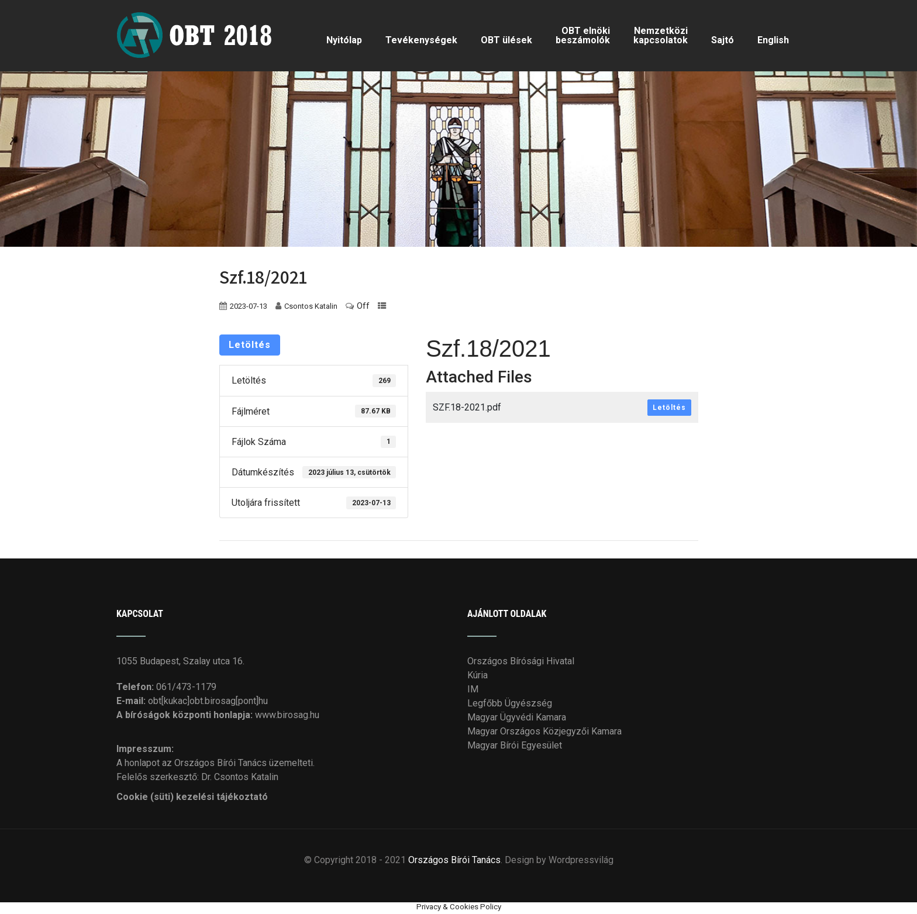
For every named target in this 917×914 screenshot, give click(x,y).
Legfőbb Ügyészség (509, 703)
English (773, 40)
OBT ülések (506, 40)
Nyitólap (344, 40)
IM (472, 689)
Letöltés (250, 344)
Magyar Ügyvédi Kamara (516, 717)
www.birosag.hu (287, 714)
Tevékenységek (421, 40)
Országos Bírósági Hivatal (520, 661)
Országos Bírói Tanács (454, 859)
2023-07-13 (248, 306)
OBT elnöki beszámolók (583, 35)
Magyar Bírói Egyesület (514, 745)
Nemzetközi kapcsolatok (660, 35)
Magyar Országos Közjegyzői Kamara (544, 731)
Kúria (477, 675)
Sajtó (722, 40)
